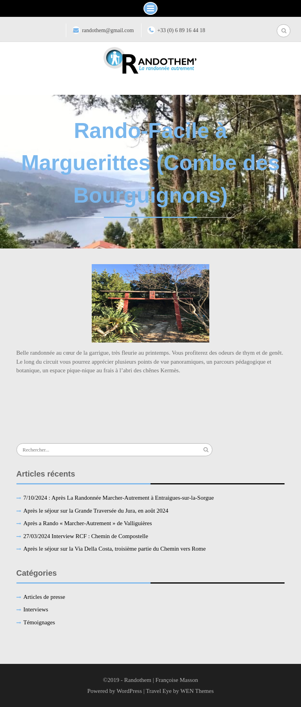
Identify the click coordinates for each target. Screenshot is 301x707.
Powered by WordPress (114, 691)
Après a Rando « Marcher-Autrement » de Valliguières (88, 523)
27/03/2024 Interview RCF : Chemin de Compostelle (86, 536)
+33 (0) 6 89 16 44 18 (181, 30)
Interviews (36, 609)
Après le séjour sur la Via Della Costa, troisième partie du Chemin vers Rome (115, 549)
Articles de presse (44, 597)
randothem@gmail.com (108, 30)
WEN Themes (197, 691)
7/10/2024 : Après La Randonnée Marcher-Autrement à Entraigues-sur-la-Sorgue (119, 498)
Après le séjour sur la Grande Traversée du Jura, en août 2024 (96, 511)
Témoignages (39, 622)
